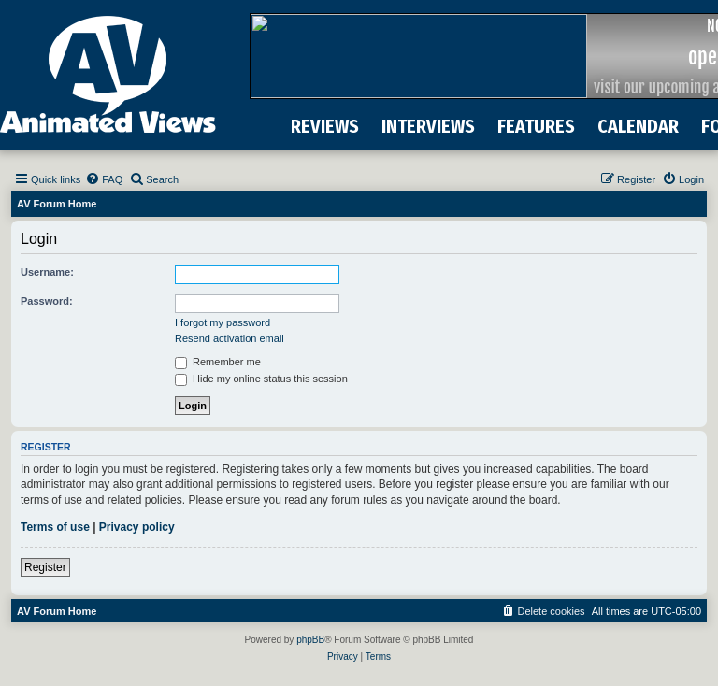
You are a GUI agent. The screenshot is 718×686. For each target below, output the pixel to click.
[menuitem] (103, 179)
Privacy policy (137, 527)
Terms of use (55, 527)
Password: (47, 301)
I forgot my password (222, 322)
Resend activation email (229, 338)
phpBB (310, 640)
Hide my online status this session (261, 378)
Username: (47, 272)
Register (45, 567)
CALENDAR (638, 126)
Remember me (218, 361)
